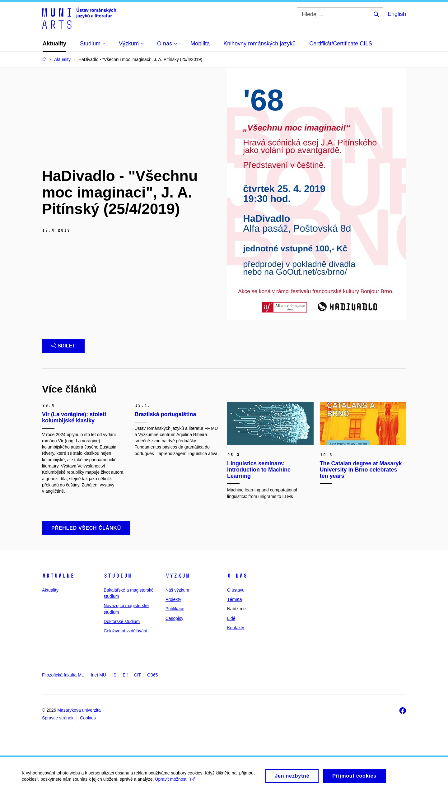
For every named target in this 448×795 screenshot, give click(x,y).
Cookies (88, 717)
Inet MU (98, 674)
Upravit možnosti (174, 781)
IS (114, 674)
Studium (118, 575)
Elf (125, 674)
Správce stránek (57, 717)
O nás (237, 575)
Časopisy (175, 618)
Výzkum (178, 575)
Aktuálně (58, 575)
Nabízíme (236, 608)
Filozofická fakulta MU (63, 674)
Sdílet (63, 345)
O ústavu (236, 590)
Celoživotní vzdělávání (125, 630)
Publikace (175, 608)
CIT (137, 674)
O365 (152, 674)
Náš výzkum (177, 590)
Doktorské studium (122, 621)
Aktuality (50, 590)
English (397, 14)
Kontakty (235, 627)
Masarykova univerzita (78, 710)
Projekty (173, 599)
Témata (234, 599)
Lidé (231, 618)
